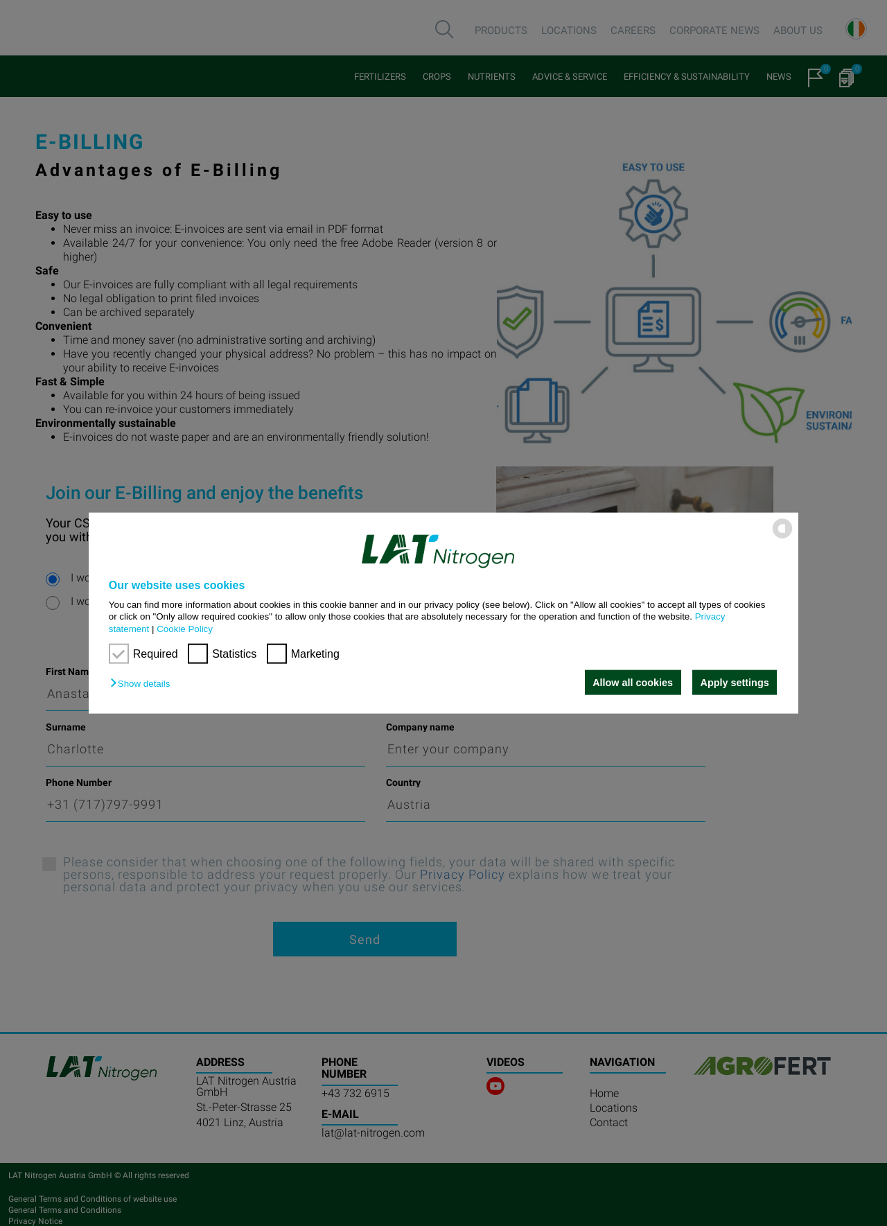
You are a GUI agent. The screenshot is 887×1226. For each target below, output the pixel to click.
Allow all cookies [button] (632, 682)
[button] (143, 684)
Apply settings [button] (735, 682)
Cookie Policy (185, 628)
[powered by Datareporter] (782, 537)
